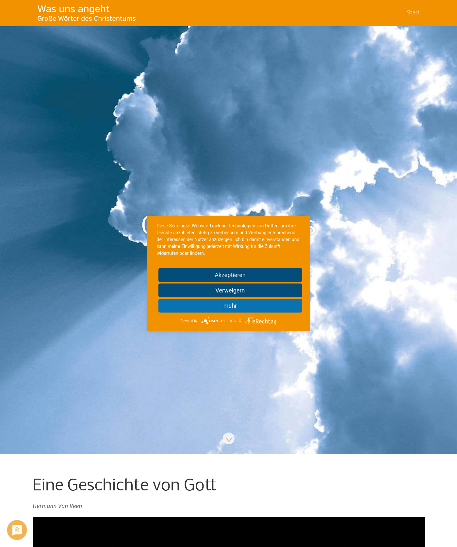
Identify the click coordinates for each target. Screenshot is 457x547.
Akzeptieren (230, 275)
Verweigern (230, 290)
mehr (230, 305)
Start (413, 13)
